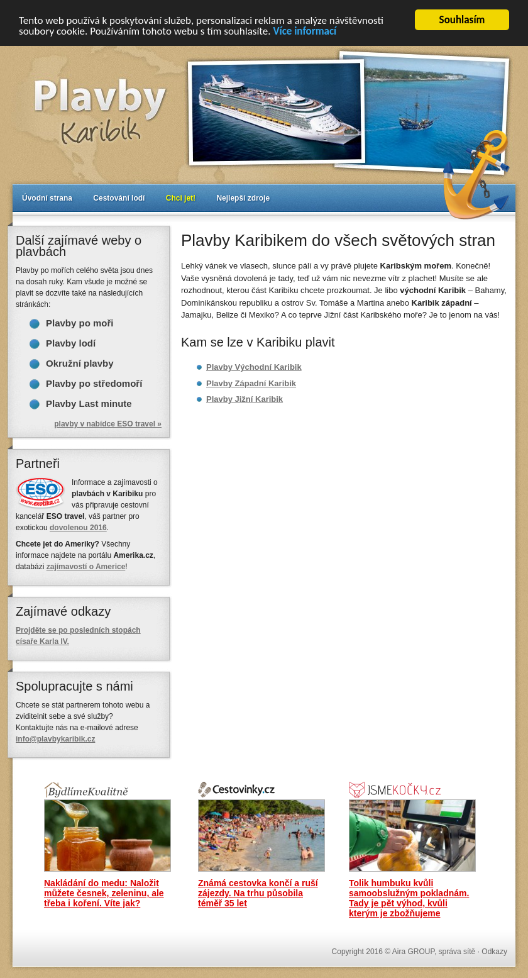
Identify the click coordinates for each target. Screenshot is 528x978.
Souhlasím (462, 19)
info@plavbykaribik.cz (55, 739)
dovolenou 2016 (78, 527)
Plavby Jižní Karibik (244, 399)
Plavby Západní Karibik (251, 382)
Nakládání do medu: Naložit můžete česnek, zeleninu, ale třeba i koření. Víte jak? (104, 893)
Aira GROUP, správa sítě (434, 951)
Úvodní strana (47, 198)
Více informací (304, 30)
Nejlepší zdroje (243, 198)
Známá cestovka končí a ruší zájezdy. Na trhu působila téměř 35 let (258, 893)
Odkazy (494, 951)
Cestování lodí (119, 198)
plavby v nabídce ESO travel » (108, 424)
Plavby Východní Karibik (254, 367)
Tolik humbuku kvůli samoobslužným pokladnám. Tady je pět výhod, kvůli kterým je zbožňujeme (409, 898)
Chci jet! (180, 198)
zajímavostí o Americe (86, 566)
